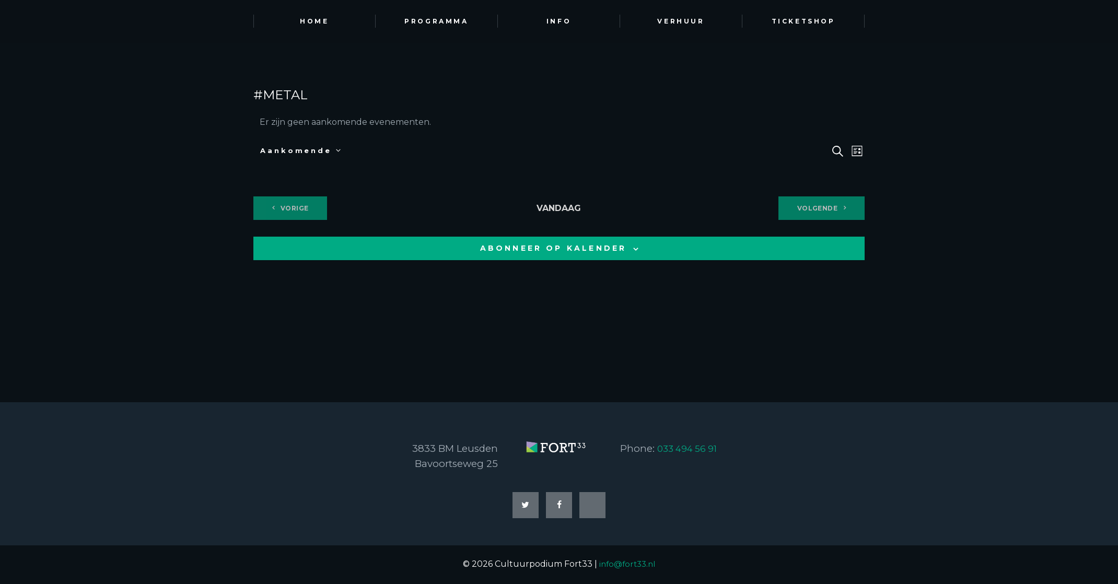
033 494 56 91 (690, 448)
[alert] (559, 122)
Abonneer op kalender (553, 248)
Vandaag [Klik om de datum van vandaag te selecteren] (559, 208)
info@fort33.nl (627, 565)
